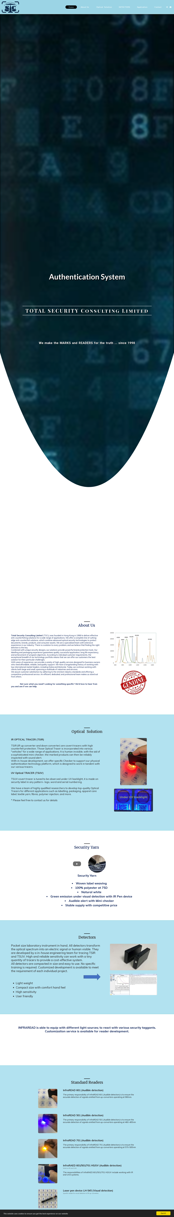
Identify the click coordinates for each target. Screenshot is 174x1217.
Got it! (163, 1213)
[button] (167, 7)
